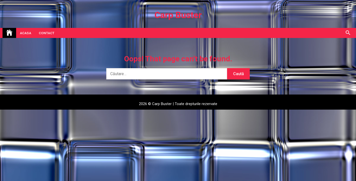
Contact (46, 33)
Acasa (25, 33)
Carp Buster (178, 15)
